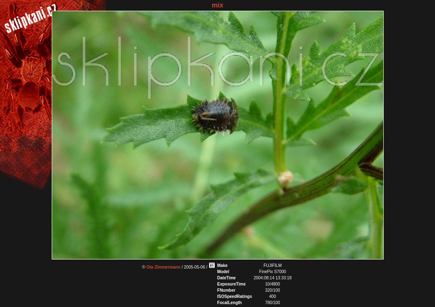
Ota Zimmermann (163, 267)
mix (218, 5)
